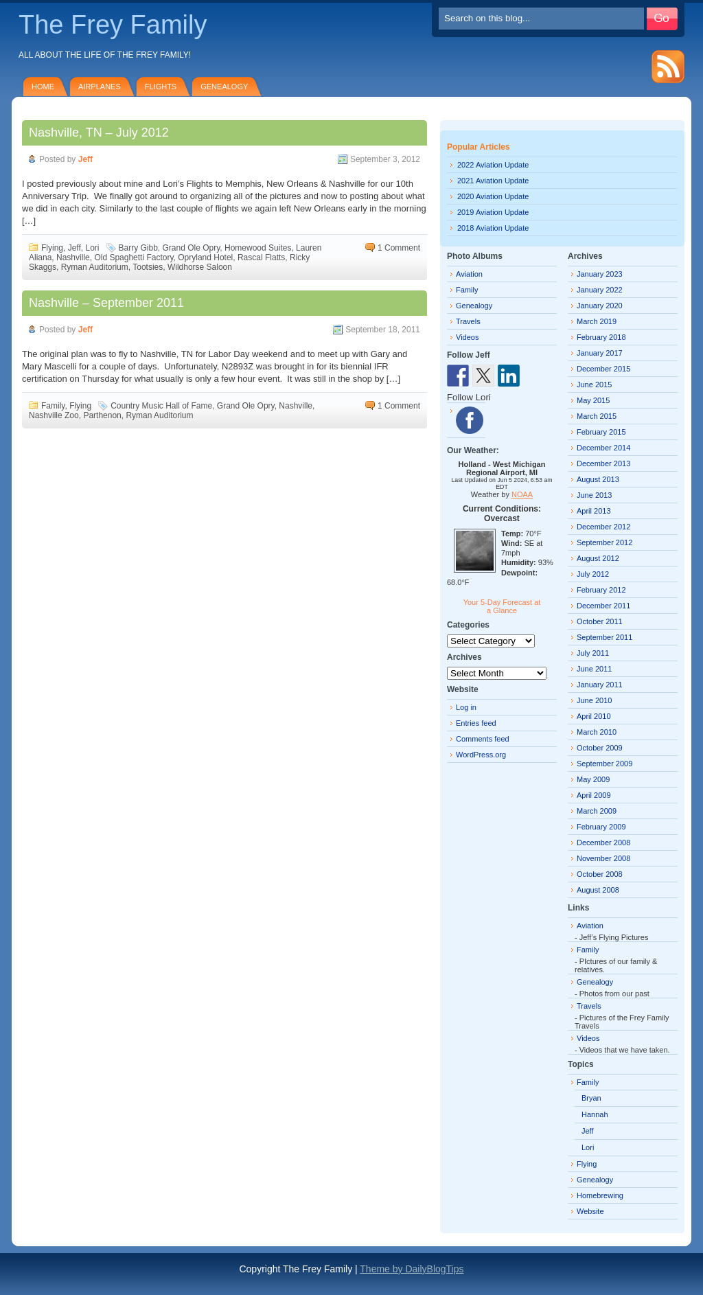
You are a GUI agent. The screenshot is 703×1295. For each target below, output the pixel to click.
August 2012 (598, 558)
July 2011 (593, 653)
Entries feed (476, 723)
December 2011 (603, 605)
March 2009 (596, 811)
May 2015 (593, 400)
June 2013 (594, 495)
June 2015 (594, 384)
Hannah (594, 1114)
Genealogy (224, 86)
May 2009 (593, 779)
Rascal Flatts (261, 257)
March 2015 (596, 416)
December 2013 (603, 463)
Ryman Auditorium (94, 267)
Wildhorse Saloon (200, 267)
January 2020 (600, 305)
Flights (160, 86)
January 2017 (600, 353)
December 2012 (603, 527)
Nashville (73, 257)
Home (43, 86)
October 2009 (600, 748)
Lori (92, 248)
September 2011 (604, 637)
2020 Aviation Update (493, 196)
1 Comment (399, 248)
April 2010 (594, 716)
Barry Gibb (138, 248)
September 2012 (604, 542)
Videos (467, 337)
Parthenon (102, 415)
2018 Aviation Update (493, 228)
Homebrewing (600, 1195)
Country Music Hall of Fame (161, 406)
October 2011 (600, 621)
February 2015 (601, 432)
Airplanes (99, 86)
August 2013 (598, 479)
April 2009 (594, 795)
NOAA (522, 494)
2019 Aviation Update (493, 212)
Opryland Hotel (205, 257)
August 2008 (598, 890)
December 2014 (603, 448)
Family (53, 406)
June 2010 (594, 700)
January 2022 (600, 290)
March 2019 (596, 321)
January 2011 (600, 684)
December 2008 (603, 842)
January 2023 (600, 274)
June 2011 (594, 669)
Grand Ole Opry (191, 248)
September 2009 (604, 763)
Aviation (469, 274)
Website (590, 1211)
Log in (466, 707)
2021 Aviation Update (493, 180)
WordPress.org (481, 754)
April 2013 (594, 511)
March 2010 (596, 732)
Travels (468, 321)
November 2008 (603, 858)
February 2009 (601, 827)
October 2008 (600, 874)
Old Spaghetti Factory (133, 257)
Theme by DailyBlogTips (411, 1268)
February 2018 (601, 337)
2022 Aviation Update (493, 165)
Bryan (591, 1098)
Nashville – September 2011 (106, 303)
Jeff (85, 159)
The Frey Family (113, 24)
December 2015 (603, 369)
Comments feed (482, 739)
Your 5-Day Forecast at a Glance (502, 606)
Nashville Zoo (54, 415)
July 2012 (593, 574)
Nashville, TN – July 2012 (99, 132)
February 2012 (601, 590)
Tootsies (147, 267)
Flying (52, 248)
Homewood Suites (257, 248)
